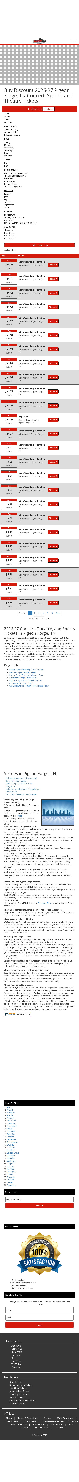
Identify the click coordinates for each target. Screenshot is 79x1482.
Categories (10, 126)
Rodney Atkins (10, 184)
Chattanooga (12, 1142)
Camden (10, 1136)
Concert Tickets (42, 1427)
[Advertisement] (37, 19)
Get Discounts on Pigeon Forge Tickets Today (29, 686)
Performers (11, 170)
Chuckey (10, 1144)
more (6, 207)
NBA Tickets (30, 1421)
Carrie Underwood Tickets (22, 1400)
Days (6, 139)
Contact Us (16, 1348)
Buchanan (11, 1131)
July (5, 199)
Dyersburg (11, 1185)
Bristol (9, 1128)
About (9, 1418)
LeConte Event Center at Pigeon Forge (20, 223)
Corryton (10, 1169)
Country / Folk (10, 132)
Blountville (11, 1123)
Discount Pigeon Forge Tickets (22, 672)
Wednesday (9, 147)
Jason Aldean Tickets (19, 1391)
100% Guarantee (65, 1418)
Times (7, 159)
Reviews (59, 1427)
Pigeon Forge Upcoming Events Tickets (26, 669)
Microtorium (9, 214)
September (9, 204)
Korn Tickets (15, 1381)
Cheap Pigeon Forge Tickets (21, 683)
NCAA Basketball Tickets (54, 1421)
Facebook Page (44, 903)
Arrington (11, 1112)
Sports (7, 116)
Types (7, 113)
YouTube (16, 1364)
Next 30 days (9, 238)
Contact (47, 1418)
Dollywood (8, 220)
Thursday (8, 150)
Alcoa (9, 1107)
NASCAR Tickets (17, 1397)
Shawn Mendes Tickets (20, 1385)
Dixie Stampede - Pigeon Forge (19, 783)
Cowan (10, 1174)
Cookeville (11, 1161)
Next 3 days (9, 233)
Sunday (7, 142)
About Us (16, 1345)
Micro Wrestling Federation (15, 173)
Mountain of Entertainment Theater (21, 794)
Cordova (10, 1166)
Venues (8, 211)
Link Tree (16, 1361)
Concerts (8, 122)
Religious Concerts (12, 135)
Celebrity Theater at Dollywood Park (21, 778)
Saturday (8, 155)
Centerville (11, 1139)
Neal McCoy (9, 181)
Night (6, 163)
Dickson (10, 1179)
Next (58, 613)
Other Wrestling (11, 129)
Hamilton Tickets (17, 1388)
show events (39, 618)
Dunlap (10, 1182)
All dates (9, 227)
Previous (22, 613)
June (6, 196)
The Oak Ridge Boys (13, 186)
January (7, 194)
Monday (7, 145)
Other (6, 119)
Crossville (11, 1177)
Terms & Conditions (28, 1418)
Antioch (10, 1110)
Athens (10, 1115)
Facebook (16, 1354)
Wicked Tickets (16, 1403)
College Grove (13, 1153)
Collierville (11, 1155)
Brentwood (12, 1126)
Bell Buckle (11, 1120)
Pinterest (16, 1367)
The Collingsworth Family (15, 176)
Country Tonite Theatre (14, 217)
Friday (6, 153)
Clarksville (11, 1147)
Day (6, 165)
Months (8, 190)
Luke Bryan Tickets (19, 1394)
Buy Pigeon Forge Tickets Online (23, 677)
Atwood (10, 1118)
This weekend (10, 230)
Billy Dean (8, 178)
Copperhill (11, 1163)
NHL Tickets (39, 1424)
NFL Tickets (12, 1421)
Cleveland (11, 1150)
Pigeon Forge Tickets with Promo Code (26, 675)
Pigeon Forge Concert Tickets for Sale (25, 680)
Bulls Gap (11, 1134)
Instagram (16, 1351)
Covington (11, 1171)
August (7, 202)
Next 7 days (9, 235)
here (20, 816)
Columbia (11, 1158)
